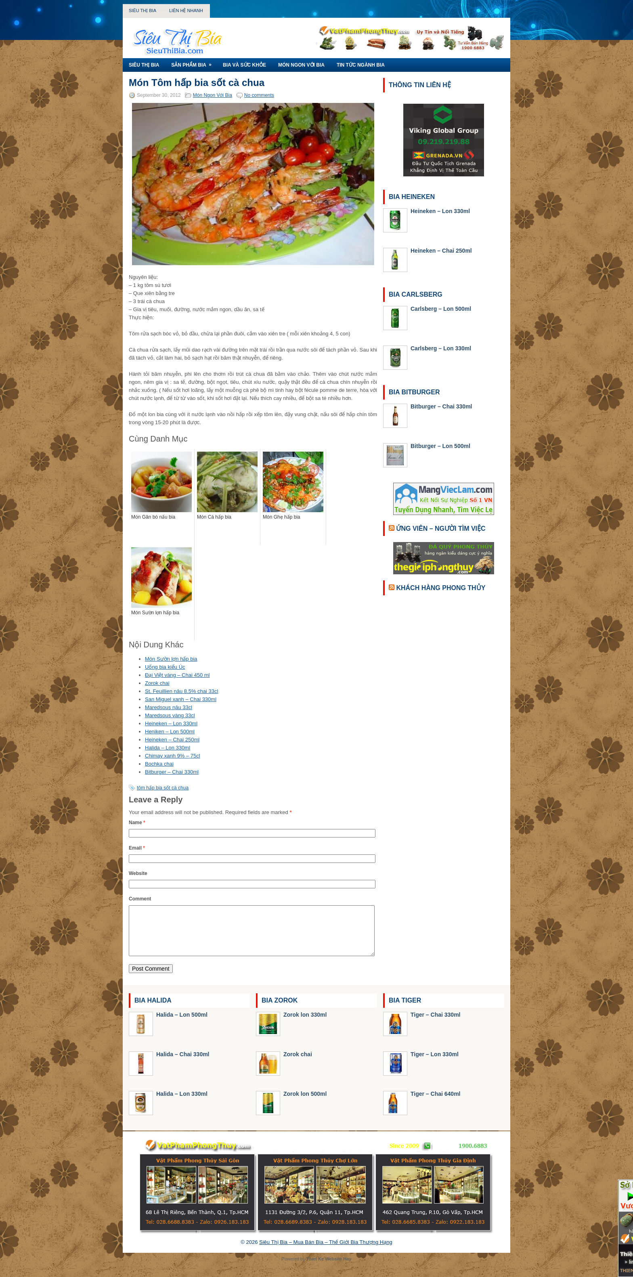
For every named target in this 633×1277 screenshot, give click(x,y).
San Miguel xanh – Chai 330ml (180, 699)
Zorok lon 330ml (305, 1024)
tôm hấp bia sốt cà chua (163, 788)
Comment (140, 899)
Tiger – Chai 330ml (435, 1024)
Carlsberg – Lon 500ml (441, 309)
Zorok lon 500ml (305, 1103)
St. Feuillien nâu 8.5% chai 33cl (181, 691)
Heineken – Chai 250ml (172, 740)
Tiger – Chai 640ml (435, 1103)
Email (137, 848)
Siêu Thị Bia (142, 10)
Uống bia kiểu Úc (165, 667)
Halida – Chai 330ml (183, 1064)
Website (138, 873)
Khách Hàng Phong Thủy (440, 587)
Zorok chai (157, 683)
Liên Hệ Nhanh (186, 10)
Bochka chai (159, 764)
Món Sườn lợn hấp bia (171, 659)
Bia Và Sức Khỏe (244, 65)
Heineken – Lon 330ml (171, 723)
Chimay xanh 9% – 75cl (172, 756)
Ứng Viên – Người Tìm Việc (440, 528)
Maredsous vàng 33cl (170, 715)
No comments (259, 95)
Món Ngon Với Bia (301, 65)
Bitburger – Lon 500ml (440, 446)
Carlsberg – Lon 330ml (441, 348)
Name (137, 822)
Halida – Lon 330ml (167, 748)
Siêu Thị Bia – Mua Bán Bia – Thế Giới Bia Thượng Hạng (325, 1252)
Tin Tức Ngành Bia (361, 65)
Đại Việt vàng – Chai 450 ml (177, 675)
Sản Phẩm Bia (194, 63)
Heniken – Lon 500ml (170, 732)
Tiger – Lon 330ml (435, 1064)
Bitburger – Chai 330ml (172, 772)
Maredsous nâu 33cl (168, 707)
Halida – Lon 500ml (182, 1024)
